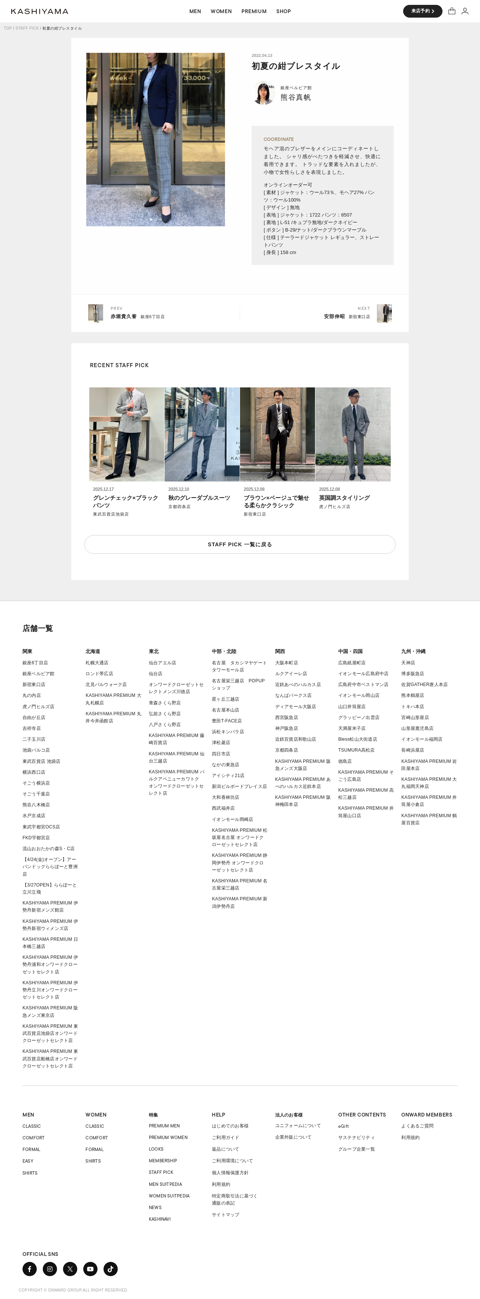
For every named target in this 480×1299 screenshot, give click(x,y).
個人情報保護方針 (230, 1172)
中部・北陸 (224, 651)
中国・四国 (350, 651)
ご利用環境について (232, 1160)
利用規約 (221, 1184)
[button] (151, 219)
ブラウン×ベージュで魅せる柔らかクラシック (276, 501)
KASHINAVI (160, 1219)
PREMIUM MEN (164, 1126)
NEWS (155, 1207)
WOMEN (96, 1114)
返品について (225, 1149)
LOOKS (156, 1149)
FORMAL (31, 1149)
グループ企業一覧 (356, 1149)
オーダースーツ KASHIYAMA (39, 11)
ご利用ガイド (225, 1137)
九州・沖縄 (413, 651)
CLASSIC (31, 1126)
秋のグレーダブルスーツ (199, 498)
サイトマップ (225, 1214)
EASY (27, 1161)
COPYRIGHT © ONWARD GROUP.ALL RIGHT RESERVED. (73, 1290)
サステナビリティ (356, 1137)
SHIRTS (30, 1173)
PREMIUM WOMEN (168, 1137)
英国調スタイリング (344, 498)
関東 (27, 651)
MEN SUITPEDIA (165, 1184)
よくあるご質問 (417, 1126)
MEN (28, 1114)
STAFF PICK (27, 28)
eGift (343, 1126)
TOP (8, 28)
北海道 (93, 651)
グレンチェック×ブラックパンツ (125, 501)
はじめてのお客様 (230, 1126)
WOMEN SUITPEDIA (169, 1196)
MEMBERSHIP (163, 1160)
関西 (280, 651)
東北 (154, 651)
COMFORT (33, 1138)
